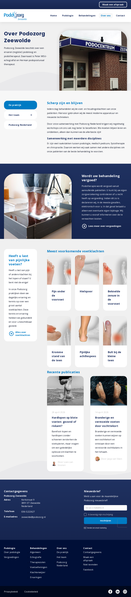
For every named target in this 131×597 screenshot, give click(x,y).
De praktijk (15, 105)
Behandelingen (87, 15)
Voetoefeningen (38, 567)
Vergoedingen (11, 557)
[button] (33, 115)
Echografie (35, 557)
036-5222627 (28, 511)
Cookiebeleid (31, 591)
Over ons (106, 15)
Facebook (88, 569)
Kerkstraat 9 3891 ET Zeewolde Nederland (30, 503)
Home (53, 15)
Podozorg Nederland (20, 124)
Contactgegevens (92, 552)
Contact (120, 15)
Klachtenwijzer (37, 572)
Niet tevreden (90, 564)
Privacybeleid (11, 591)
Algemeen (35, 552)
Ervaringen (36, 577)
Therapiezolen (37, 562)
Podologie (67, 15)
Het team (14, 114)
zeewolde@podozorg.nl (33, 517)
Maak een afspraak (113, 4)
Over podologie (12, 552)
